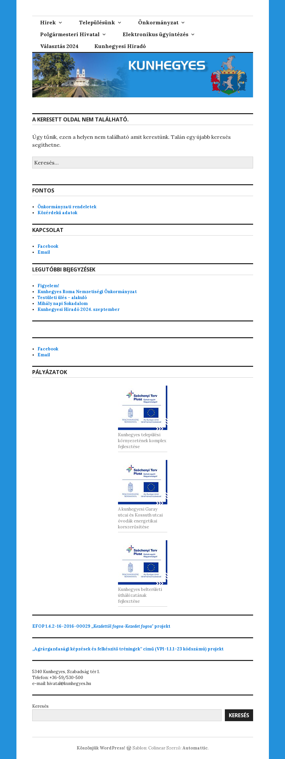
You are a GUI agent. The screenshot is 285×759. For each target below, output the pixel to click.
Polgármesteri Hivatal (70, 34)
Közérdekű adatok (57, 212)
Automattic (195, 748)
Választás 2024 (59, 46)
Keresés (40, 706)
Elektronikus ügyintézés (155, 34)
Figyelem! (48, 286)
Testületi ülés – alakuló (62, 297)
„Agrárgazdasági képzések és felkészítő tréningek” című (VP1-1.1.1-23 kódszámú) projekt (128, 649)
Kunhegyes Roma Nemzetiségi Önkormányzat (87, 291)
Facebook (47, 246)
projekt (101, 626)
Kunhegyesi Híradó (120, 46)
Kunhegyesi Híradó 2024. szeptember (78, 309)
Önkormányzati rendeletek (66, 207)
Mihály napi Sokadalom (62, 303)
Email (43, 252)
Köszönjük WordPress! (101, 748)
